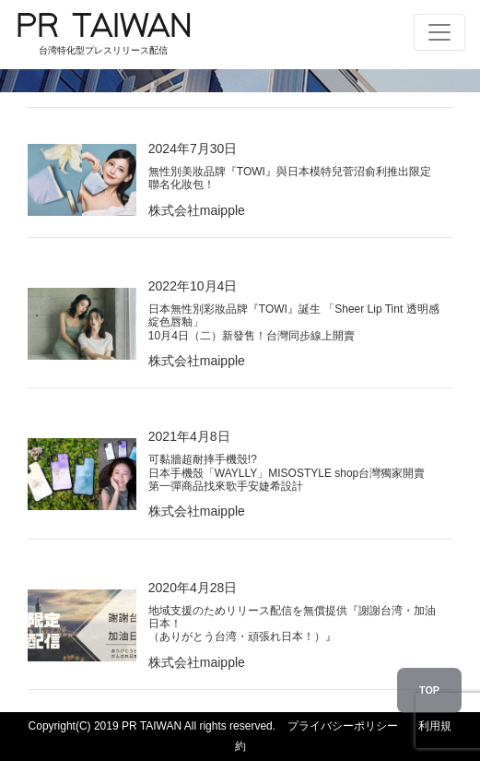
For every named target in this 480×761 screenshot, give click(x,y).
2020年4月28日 (294, 612)
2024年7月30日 (294, 166)
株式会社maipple (196, 210)
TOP (429, 690)
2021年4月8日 (287, 461)
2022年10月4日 (294, 310)
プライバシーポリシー (342, 725)
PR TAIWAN (103, 34)
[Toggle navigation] (439, 32)
